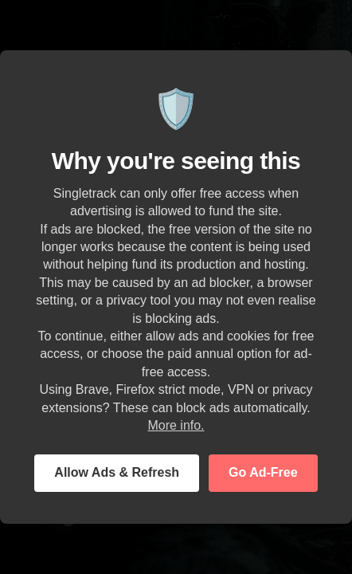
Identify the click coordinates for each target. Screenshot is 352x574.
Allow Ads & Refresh (116, 472)
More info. (175, 425)
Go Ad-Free (263, 472)
